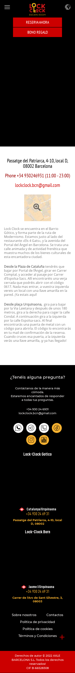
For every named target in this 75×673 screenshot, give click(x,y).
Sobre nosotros (24, 615)
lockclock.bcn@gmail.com (37, 185)
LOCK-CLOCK (37, 9)
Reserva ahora (37, 22)
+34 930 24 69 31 (37, 514)
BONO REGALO (37, 32)
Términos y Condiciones (37, 636)
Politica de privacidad (37, 622)
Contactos (54, 615)
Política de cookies (38, 629)
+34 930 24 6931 (37, 409)
